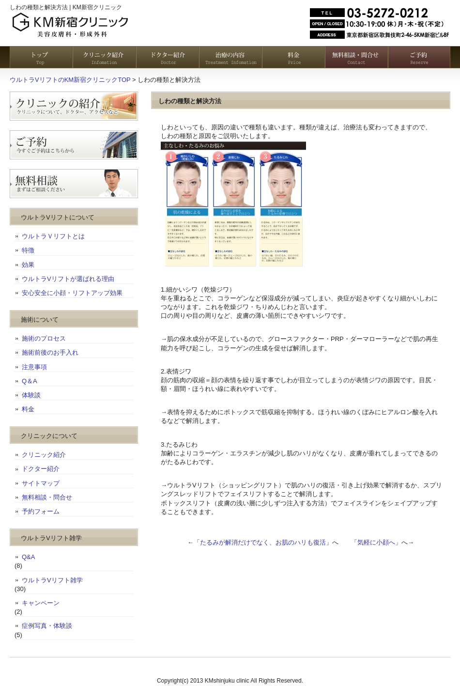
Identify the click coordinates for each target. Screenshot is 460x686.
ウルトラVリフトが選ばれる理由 (68, 278)
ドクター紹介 (167, 57)
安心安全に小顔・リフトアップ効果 (72, 292)
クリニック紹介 (104, 57)
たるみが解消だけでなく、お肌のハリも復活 (263, 542)
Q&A (28, 557)
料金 (292, 57)
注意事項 (34, 367)
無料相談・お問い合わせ (355, 57)
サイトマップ (41, 483)
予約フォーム (41, 511)
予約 (418, 57)
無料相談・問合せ (47, 497)
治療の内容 (230, 57)
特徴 (28, 250)
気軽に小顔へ (376, 542)
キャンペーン (41, 603)
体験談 (31, 395)
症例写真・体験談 (47, 625)
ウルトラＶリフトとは (53, 236)
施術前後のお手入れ (50, 352)
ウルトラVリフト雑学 (52, 580)
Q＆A (29, 381)
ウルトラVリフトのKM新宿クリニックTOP (70, 79)
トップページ (41, 57)
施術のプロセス (44, 338)
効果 (28, 264)
